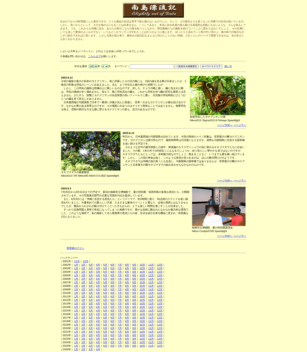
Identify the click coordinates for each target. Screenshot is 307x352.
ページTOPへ (225, 125)
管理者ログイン (75, 248)
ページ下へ (239, 125)
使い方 (228, 66)
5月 (105, 264)
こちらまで (94, 56)
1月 (76, 264)
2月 (83, 264)
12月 (85, 261)
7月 (120, 264)
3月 (91, 264)
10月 (142, 264)
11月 (77, 261)
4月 (98, 264)
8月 (127, 264)
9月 (134, 264)
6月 (112, 264)
